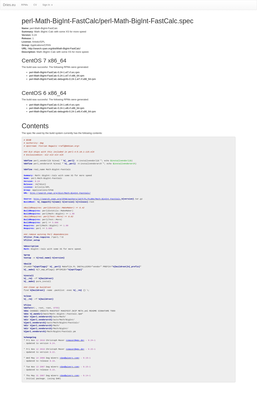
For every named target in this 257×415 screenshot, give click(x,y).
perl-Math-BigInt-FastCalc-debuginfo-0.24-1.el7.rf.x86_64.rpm (62, 79)
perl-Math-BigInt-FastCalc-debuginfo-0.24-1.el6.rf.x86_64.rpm (62, 111)
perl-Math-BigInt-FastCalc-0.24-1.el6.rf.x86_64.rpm (56, 108)
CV (35, 4)
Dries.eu (9, 5)
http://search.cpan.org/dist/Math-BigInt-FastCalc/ (54, 48)
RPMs (24, 4)
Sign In (47, 4)
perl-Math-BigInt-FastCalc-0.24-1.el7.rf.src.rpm (54, 72)
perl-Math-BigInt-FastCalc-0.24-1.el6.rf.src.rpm (54, 104)
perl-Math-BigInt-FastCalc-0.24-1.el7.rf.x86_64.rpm (56, 75)
